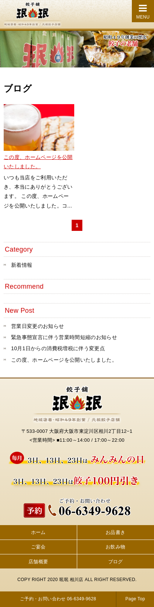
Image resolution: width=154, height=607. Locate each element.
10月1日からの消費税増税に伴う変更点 (58, 348)
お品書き (115, 532)
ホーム (38, 532)
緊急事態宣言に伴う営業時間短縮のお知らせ (64, 337)
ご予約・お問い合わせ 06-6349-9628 (58, 598)
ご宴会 (38, 547)
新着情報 (21, 265)
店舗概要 (38, 561)
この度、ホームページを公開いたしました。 (64, 360)
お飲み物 (115, 547)
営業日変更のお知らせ (37, 326)
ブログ (115, 561)
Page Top (135, 598)
